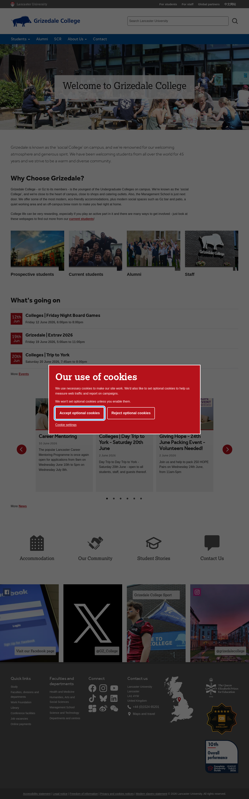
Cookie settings (65, 424)
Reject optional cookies (131, 413)
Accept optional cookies (80, 413)
